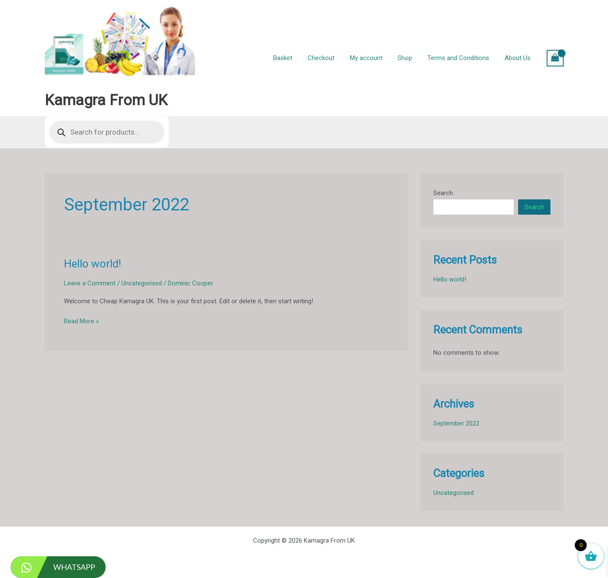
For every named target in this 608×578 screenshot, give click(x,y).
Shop (411, 58)
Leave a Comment (89, 283)
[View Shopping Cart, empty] (555, 58)
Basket (296, 58)
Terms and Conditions (462, 58)
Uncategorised (141, 283)
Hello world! (92, 263)
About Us (519, 58)
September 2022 (456, 423)
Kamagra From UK (106, 100)
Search (443, 193)
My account (374, 58)
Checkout (332, 58)
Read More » (81, 321)
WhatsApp (53, 567)
